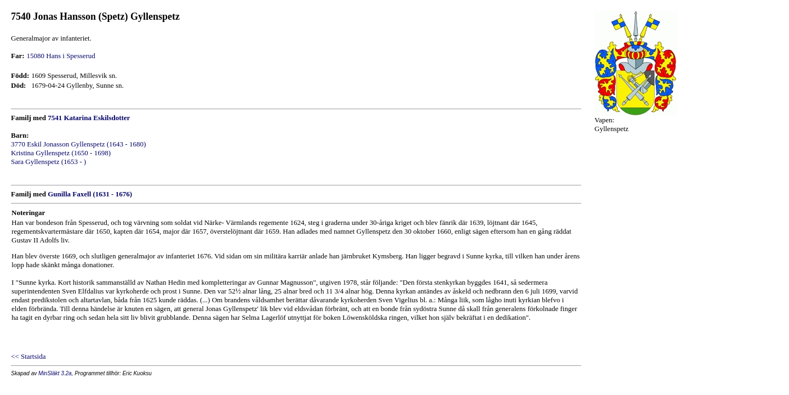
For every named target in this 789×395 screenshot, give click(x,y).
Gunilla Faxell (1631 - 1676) (90, 194)
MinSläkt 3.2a (55, 373)
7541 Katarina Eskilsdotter (89, 118)
